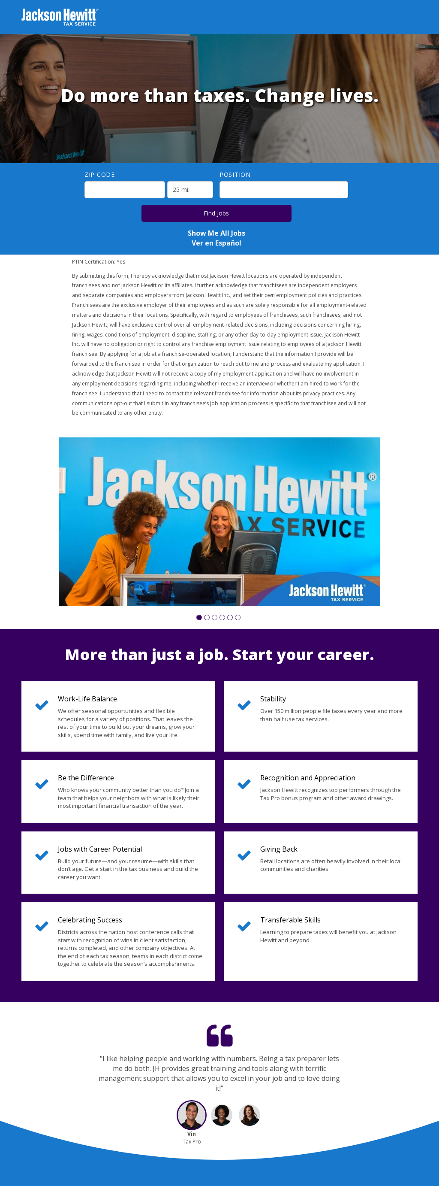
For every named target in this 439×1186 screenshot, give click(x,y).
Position (235, 174)
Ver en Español (216, 243)
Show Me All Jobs (216, 233)
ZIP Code (99, 174)
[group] (219, 521)
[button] (199, 617)
